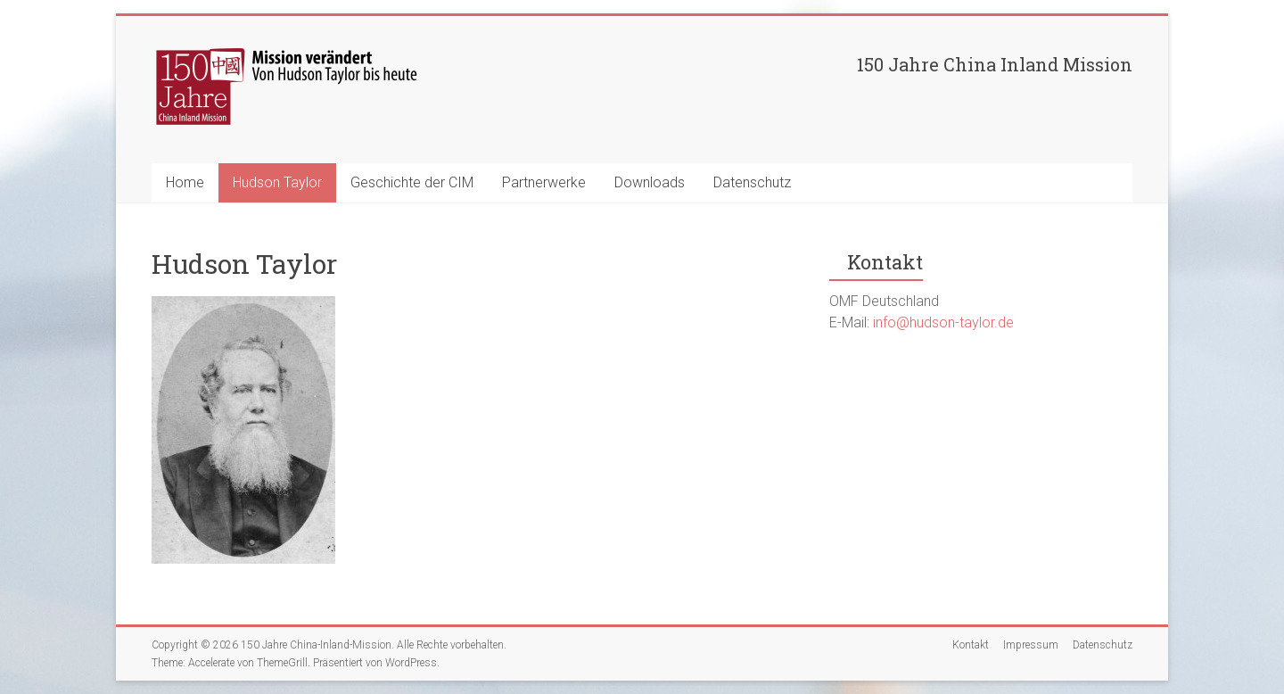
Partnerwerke (544, 182)
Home (185, 182)
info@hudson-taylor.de (943, 322)
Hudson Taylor (277, 182)
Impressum (1030, 645)
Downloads (649, 182)
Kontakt (970, 645)
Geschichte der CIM (411, 182)
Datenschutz (752, 182)
